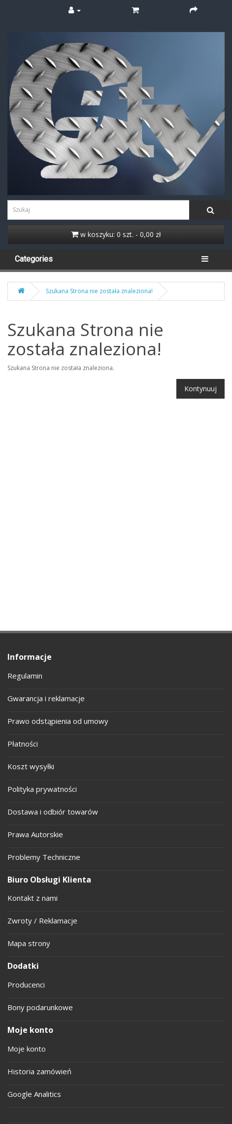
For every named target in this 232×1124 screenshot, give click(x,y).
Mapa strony (28, 943)
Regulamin (24, 676)
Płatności (22, 744)
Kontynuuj (200, 388)
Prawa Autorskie (35, 834)
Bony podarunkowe (40, 1007)
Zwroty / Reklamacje (42, 920)
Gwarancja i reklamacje (46, 698)
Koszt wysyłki (30, 766)
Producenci (26, 984)
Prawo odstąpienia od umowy (57, 721)
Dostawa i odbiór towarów (52, 812)
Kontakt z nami (32, 898)
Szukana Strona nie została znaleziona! (99, 291)
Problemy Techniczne (43, 857)
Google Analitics (34, 1094)
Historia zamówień (39, 1071)
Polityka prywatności (42, 789)
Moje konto (26, 1049)
